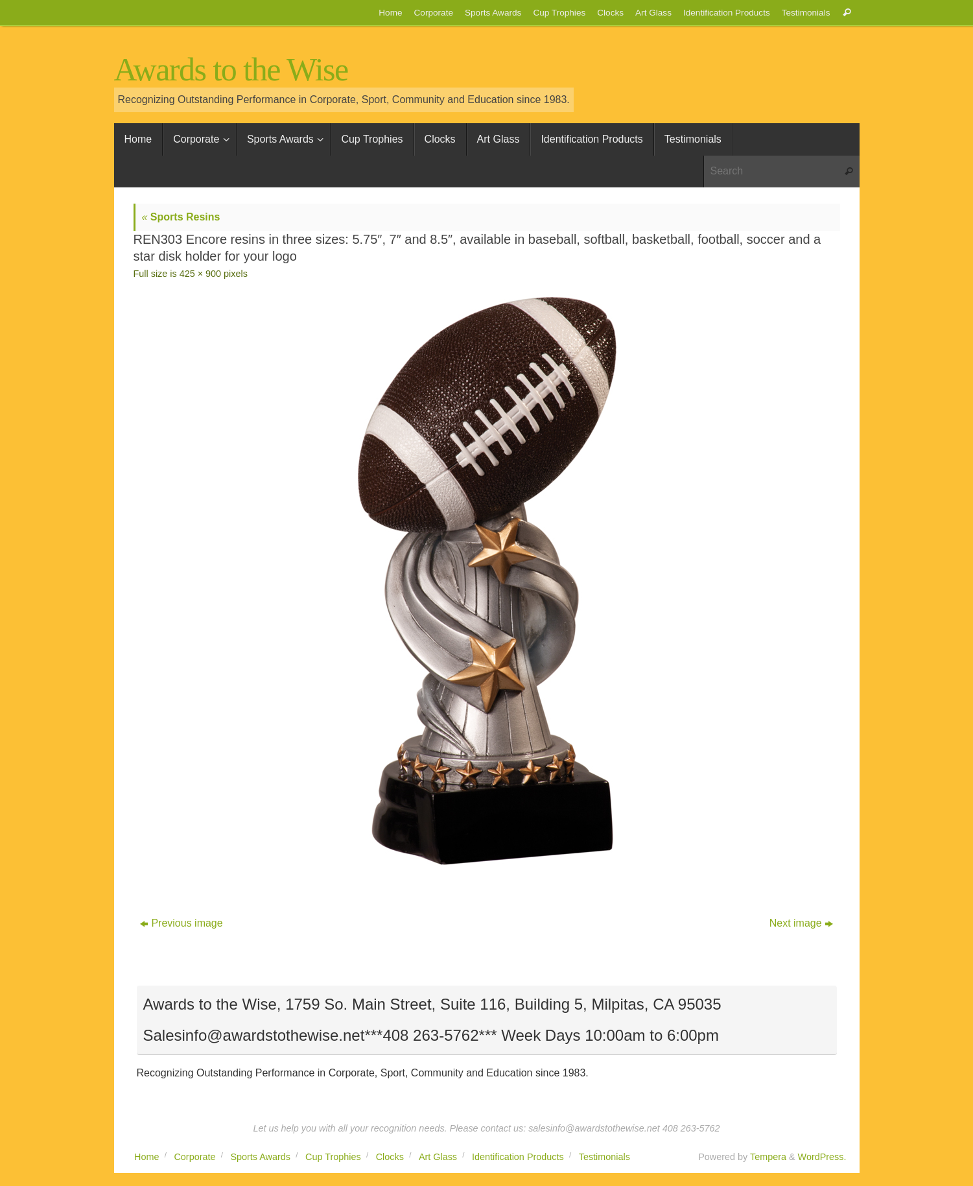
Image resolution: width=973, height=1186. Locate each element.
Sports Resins (181, 216)
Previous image (181, 923)
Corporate (433, 13)
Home (390, 13)
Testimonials (806, 13)
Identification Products (726, 13)
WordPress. (822, 1157)
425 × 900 (200, 273)
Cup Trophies (559, 13)
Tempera (768, 1157)
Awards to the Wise (231, 70)
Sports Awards (493, 13)
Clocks (610, 13)
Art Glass (653, 13)
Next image (801, 923)
